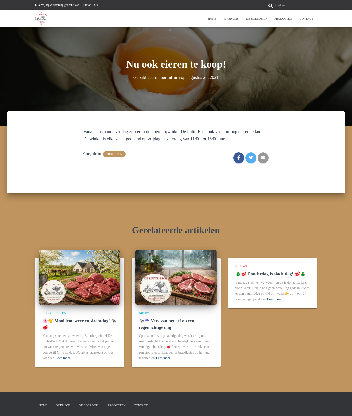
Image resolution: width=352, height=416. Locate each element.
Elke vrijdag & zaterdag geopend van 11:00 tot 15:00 (66, 5)
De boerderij (256, 18)
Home (212, 18)
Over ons (231, 18)
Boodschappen (54, 313)
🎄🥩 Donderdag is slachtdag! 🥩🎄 (270, 273)
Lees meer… (64, 358)
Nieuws (145, 313)
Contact (306, 18)
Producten (283, 18)
